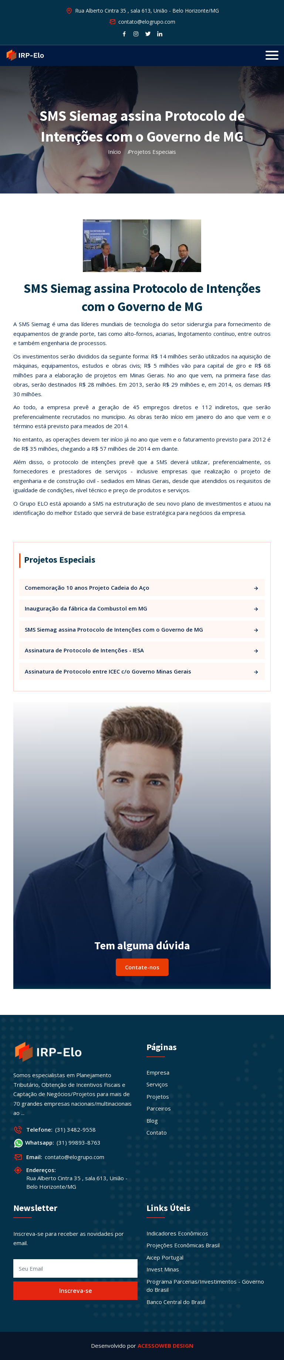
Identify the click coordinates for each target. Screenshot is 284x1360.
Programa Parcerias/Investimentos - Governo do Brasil (205, 1286)
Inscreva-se (75, 1291)
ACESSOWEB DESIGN (165, 1345)
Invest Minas (162, 1269)
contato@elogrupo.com (74, 1157)
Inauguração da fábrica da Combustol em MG (142, 608)
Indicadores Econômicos (177, 1233)
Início (114, 151)
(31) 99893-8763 (79, 1142)
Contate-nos (142, 967)
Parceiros (158, 1108)
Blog (152, 1120)
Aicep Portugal (164, 1257)
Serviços (157, 1084)
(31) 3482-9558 (75, 1129)
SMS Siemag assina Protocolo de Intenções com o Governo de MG (142, 629)
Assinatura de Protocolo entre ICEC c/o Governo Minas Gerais (142, 671)
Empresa (157, 1072)
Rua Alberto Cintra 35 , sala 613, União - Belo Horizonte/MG (147, 10)
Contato (156, 1132)
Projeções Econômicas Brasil (183, 1245)
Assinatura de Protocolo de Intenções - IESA (142, 650)
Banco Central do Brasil (175, 1302)
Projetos (157, 1096)
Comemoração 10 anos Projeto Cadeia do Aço (142, 588)
